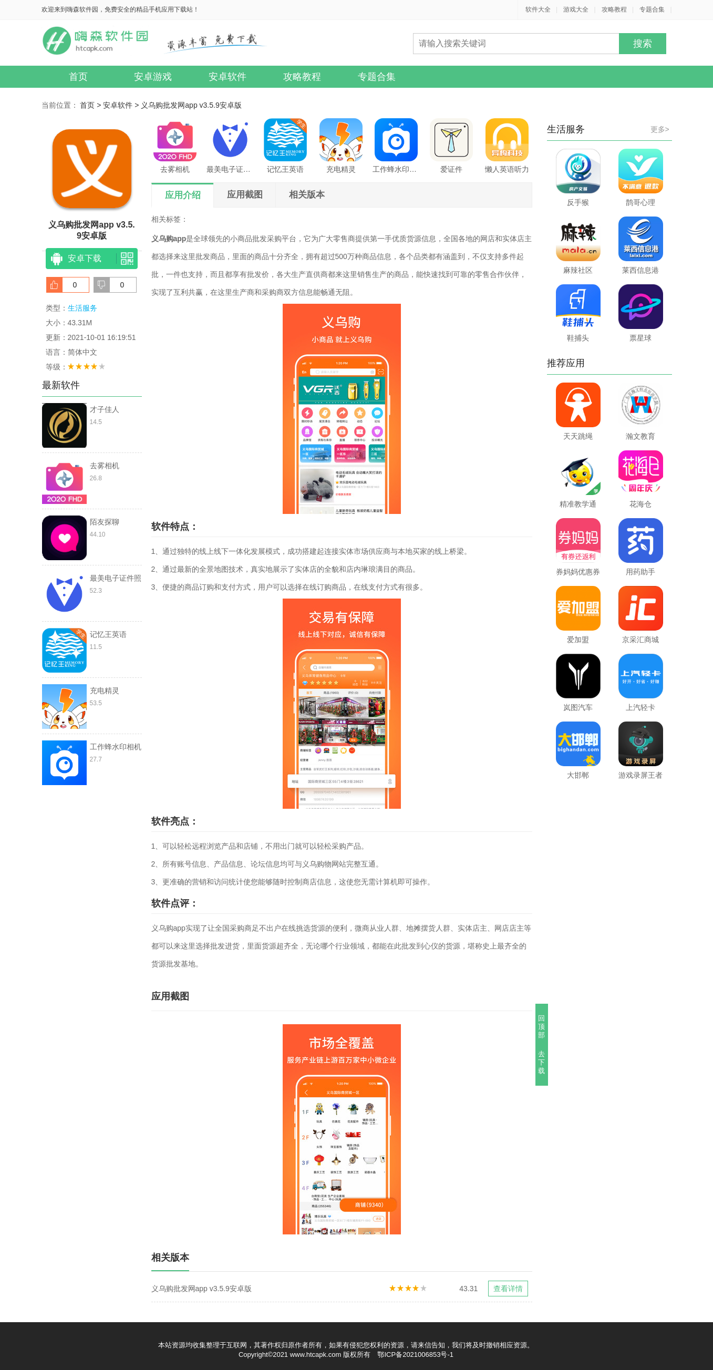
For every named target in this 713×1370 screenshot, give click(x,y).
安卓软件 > (122, 105)
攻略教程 (614, 9)
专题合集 (652, 9)
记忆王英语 (285, 145)
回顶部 (541, 1026)
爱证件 (451, 145)
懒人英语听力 (507, 145)
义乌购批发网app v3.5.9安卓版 (191, 105)
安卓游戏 (153, 76)
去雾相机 (175, 145)
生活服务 (82, 308)
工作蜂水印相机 (396, 145)
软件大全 (538, 9)
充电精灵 (341, 145)
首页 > (91, 105)
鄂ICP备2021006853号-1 (415, 1354)
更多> (659, 129)
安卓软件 (227, 76)
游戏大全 (575, 9)
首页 (78, 76)
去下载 (541, 1062)
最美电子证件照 (230, 145)
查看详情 (508, 1288)
